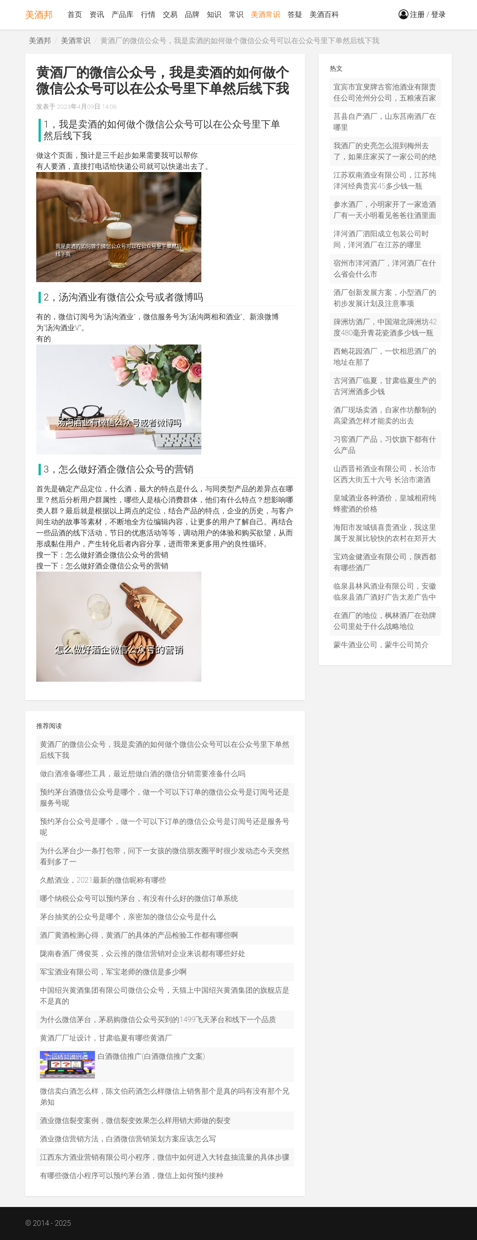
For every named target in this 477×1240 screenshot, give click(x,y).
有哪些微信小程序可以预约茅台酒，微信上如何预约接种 (131, 1175)
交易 (170, 14)
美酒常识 (265, 14)
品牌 (192, 14)
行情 (148, 14)
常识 (236, 14)
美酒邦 (39, 14)
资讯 (96, 14)
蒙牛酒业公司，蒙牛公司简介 (381, 644)
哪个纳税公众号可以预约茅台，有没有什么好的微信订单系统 (139, 898)
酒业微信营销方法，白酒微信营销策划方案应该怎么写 (128, 1138)
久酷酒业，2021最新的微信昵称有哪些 (103, 880)
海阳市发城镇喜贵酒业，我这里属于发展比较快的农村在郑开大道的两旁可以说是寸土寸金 (384, 538)
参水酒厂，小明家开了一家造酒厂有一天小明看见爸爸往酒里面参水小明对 (384, 215)
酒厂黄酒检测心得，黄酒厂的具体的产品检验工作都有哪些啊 (139, 935)
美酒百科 (324, 14)
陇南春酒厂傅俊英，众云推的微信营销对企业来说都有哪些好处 (142, 953)
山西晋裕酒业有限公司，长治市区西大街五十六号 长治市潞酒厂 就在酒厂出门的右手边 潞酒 (384, 479)
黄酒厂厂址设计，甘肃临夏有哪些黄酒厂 (106, 1038)
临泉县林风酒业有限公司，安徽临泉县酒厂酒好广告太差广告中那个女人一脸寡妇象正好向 (384, 597)
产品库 (122, 14)
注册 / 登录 (422, 14)
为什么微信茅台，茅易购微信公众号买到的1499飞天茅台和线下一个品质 (158, 1019)
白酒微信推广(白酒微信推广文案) (151, 1056)
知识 (214, 14)
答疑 (295, 14)
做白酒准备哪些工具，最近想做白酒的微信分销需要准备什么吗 (142, 773)
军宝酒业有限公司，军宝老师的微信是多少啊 (113, 972)
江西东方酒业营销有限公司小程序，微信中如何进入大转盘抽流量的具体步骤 (164, 1157)
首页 (74, 14)
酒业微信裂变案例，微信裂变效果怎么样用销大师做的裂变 (135, 1120)
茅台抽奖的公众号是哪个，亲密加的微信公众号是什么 (128, 916)
